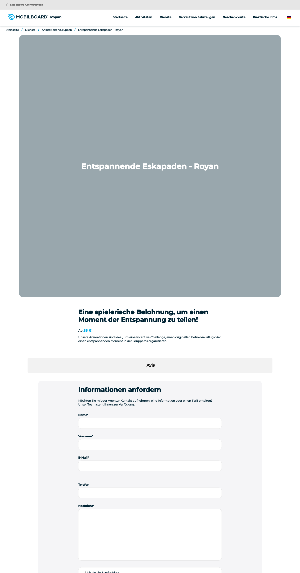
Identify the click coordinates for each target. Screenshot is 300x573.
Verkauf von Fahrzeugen (197, 17)
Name (82, 153)
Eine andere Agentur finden (24, 5)
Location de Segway (189, 561)
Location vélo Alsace (118, 555)
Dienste (30, 30)
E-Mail (83, 195)
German (293, 17)
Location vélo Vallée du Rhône (156, 561)
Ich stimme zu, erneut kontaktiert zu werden (116, 327)
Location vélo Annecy (147, 555)
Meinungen (215, 508)
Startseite (120, 17)
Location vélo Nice (89, 561)
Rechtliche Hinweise (111, 567)
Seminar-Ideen (69, 555)
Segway (158, 493)
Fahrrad (158, 508)
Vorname (85, 174)
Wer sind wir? (49, 555)
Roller (157, 500)
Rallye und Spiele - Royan (147, 426)
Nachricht (85, 243)
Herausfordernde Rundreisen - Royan (78, 429)
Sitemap (192, 567)
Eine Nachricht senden (121, 503)
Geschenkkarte (234, 17)
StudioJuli (163, 567)
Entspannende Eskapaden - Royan (100, 30)
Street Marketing (219, 500)
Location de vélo (92, 555)
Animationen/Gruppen (57, 30)
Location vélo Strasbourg (119, 561)
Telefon (83, 222)
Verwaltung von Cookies (215, 567)
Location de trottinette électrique (224, 561)
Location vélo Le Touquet (240, 555)
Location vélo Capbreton (178, 555)
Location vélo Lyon (64, 561)
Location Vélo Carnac (209, 555)
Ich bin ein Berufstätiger (103, 310)
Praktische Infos (265, 17)
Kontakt (178, 567)
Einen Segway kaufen (83, 567)
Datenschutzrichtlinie (140, 567)
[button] (27, 115)
